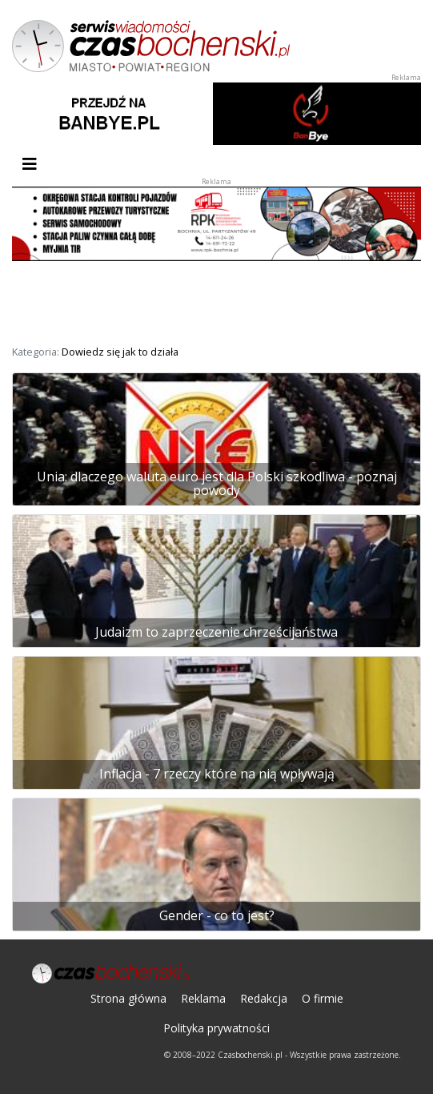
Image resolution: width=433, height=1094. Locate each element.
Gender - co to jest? (217, 915)
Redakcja (263, 998)
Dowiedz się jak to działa (120, 351)
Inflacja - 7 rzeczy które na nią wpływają (217, 773)
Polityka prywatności (216, 1028)
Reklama (203, 998)
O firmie (322, 998)
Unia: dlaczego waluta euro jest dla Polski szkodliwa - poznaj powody (217, 484)
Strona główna (128, 998)
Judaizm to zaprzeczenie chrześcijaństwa (216, 632)
